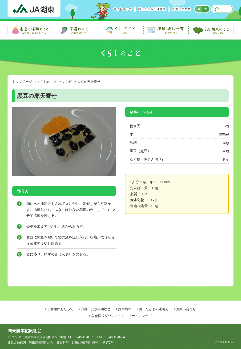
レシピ (67, 81)
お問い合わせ (181, 9)
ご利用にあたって (60, 309)
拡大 (206, 9)
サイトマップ (122, 9)
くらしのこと (47, 81)
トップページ (22, 81)
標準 (198, 9)
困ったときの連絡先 (152, 9)
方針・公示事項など (96, 309)
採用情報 (124, 309)
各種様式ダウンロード (107, 316)
